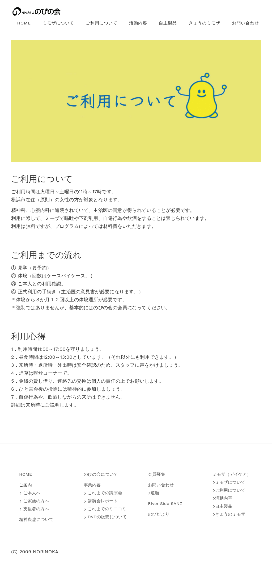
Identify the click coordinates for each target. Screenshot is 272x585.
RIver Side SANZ (165, 503)
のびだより (158, 514)
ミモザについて (58, 23)
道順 (153, 492)
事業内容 (92, 484)
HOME (24, 23)
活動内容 (138, 23)
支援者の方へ (34, 508)
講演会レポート (101, 500)
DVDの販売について (105, 516)
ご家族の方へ (34, 500)
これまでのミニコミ (105, 508)
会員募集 (156, 474)
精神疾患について (36, 519)
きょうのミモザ (204, 23)
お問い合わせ (245, 23)
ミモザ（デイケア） (231, 474)
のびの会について (101, 474)
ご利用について (101, 23)
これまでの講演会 (103, 492)
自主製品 (168, 23)
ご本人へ (29, 492)
